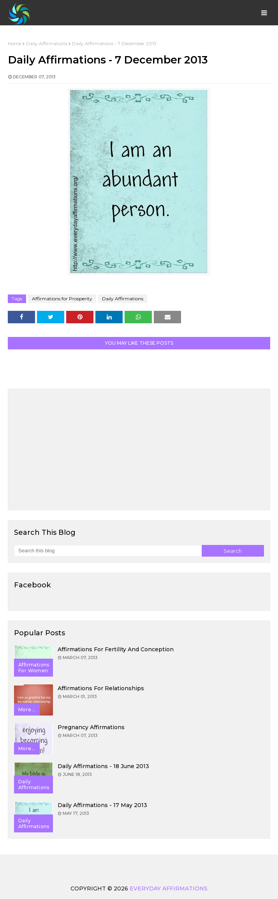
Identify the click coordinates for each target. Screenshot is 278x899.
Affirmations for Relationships (101, 688)
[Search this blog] (108, 551)
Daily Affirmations (46, 43)
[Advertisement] (139, 449)
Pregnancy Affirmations (91, 727)
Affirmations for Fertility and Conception (116, 649)
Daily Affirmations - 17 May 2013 (102, 805)
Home (14, 43)
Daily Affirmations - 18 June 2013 (103, 766)
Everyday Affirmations (169, 888)
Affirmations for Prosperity (62, 298)
